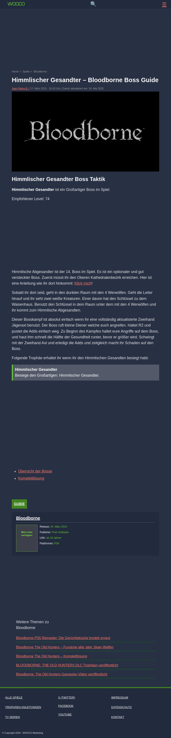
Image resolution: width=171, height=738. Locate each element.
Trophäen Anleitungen (23, 707)
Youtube (65, 714)
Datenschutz (121, 707)
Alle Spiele (13, 697)
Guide (19, 504)
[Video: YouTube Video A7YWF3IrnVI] (85, 424)
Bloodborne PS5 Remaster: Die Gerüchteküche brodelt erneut (63, 638)
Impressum (119, 697)
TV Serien (12, 717)
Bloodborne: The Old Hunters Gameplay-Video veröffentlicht (61, 674)
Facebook (66, 705)
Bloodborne (28, 518)
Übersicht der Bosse (35, 471)
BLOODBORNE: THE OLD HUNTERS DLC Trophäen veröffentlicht (67, 665)
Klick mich (82, 283)
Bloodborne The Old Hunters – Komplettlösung (51, 656)
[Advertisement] (85, 22)
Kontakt (117, 717)
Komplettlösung (31, 478)
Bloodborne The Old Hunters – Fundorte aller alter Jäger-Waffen (65, 647)
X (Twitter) (66, 697)
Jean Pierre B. (20, 88)
